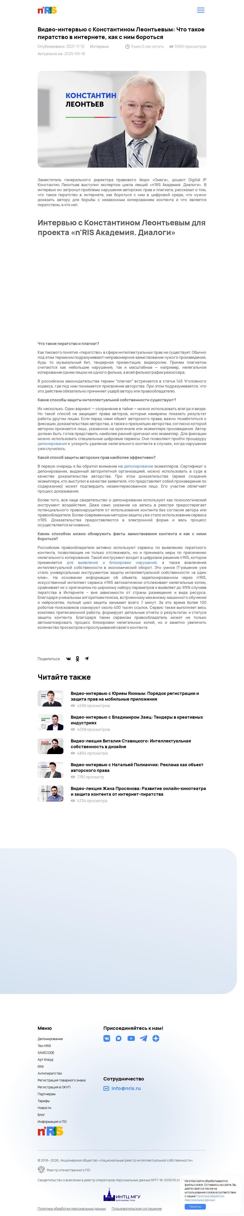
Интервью (99, 46)
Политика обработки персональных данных (72, 1208)
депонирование (138, 466)
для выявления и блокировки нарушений (109, 562)
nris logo (47, 10)
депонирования (52, 443)
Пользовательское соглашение (137, 1208)
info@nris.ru (126, 1088)
